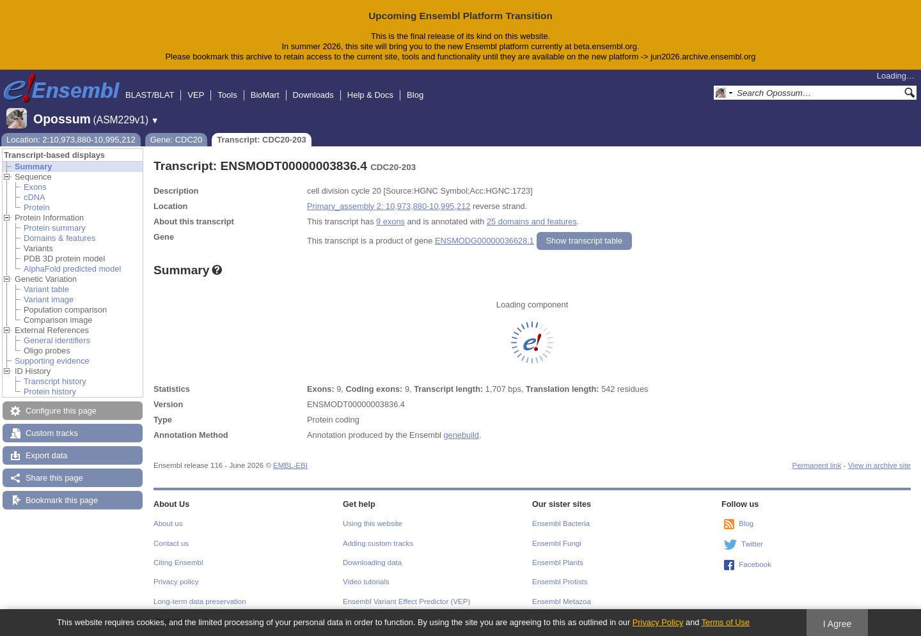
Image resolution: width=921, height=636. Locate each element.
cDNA (34, 197)
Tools (227, 95)
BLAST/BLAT (149, 95)
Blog (415, 95)
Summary (33, 166)
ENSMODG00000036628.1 (484, 240)
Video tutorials (366, 582)
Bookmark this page (62, 500)
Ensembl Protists (559, 582)
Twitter (752, 544)
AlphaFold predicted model (72, 269)
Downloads (313, 95)
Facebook (755, 564)
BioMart (265, 95)
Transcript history (55, 381)
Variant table (46, 289)
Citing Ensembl (178, 562)
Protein (37, 207)
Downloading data (372, 562)
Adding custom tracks (378, 543)
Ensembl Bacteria (561, 523)
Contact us (171, 543)
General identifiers (57, 340)
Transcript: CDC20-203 (261, 139)
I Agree (837, 624)
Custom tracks (52, 433)
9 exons (390, 221)
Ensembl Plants (557, 562)
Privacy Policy (658, 622)
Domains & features (59, 238)
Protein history (50, 391)
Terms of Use (726, 622)
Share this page (54, 478)
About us (168, 523)
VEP (195, 95)
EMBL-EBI (290, 465)
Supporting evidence (52, 361)
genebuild (461, 435)
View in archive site (879, 465)
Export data (46, 455)
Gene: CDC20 (176, 139)
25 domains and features (532, 221)
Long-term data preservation (200, 601)
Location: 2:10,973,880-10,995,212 (71, 139)
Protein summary (55, 228)
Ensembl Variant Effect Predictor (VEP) (406, 601)
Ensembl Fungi (556, 543)
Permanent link (817, 465)
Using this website (372, 523)
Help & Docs (370, 95)
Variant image (49, 299)
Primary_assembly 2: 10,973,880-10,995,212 (388, 206)
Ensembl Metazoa (561, 601)
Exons (35, 187)
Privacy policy (176, 582)
